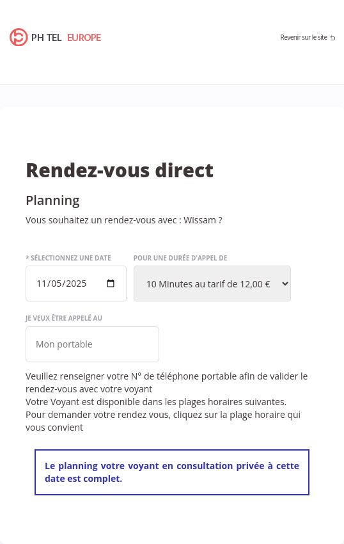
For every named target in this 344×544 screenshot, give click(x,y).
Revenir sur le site (303, 37)
